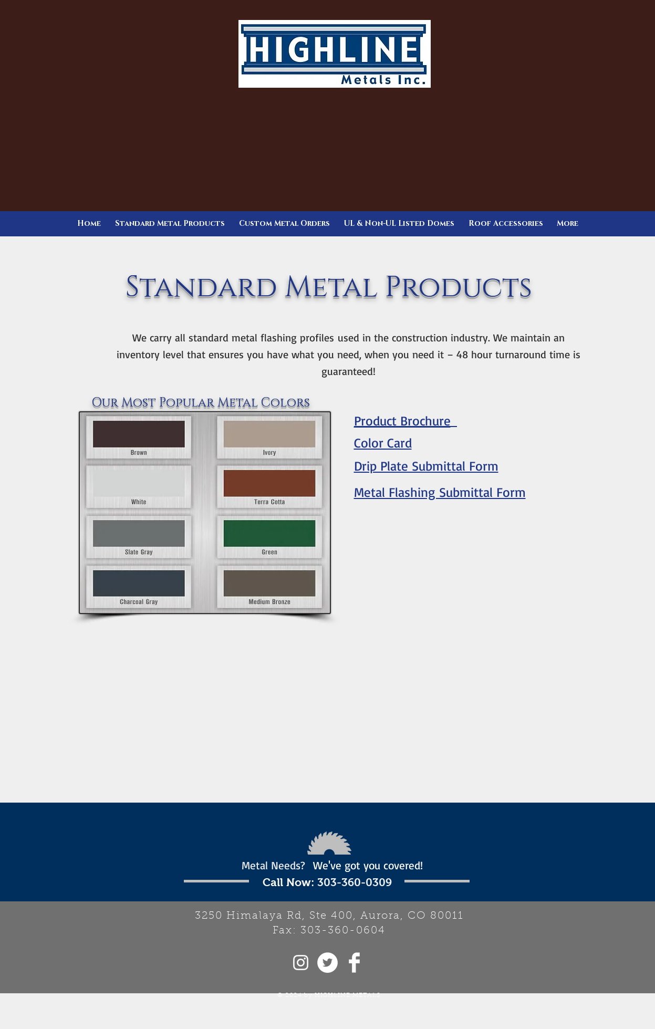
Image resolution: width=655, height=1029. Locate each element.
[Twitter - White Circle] (327, 962)
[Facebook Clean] (354, 962)
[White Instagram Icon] (300, 962)
